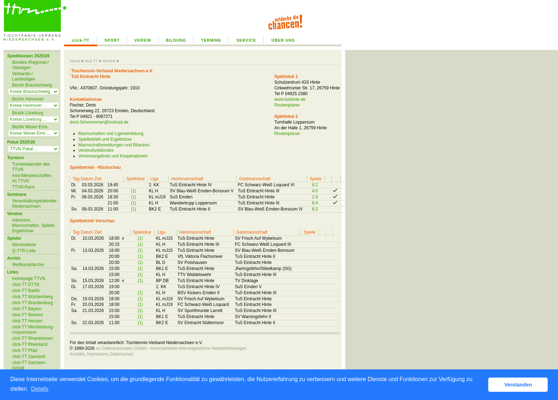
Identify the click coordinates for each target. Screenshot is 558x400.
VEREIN (143, 40)
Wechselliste (24, 244)
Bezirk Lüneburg (27, 112)
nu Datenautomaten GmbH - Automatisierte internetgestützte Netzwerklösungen (171, 348)
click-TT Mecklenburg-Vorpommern (33, 329)
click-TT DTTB (25, 284)
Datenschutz (122, 354)
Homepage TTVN (28, 278)
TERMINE (211, 40)
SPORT (112, 40)
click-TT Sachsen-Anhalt (29, 365)
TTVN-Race (23, 187)
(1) (133, 190)
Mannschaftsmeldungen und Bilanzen (113, 144)
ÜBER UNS (283, 40)
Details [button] (39, 389)
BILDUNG (176, 40)
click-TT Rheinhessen (32, 338)
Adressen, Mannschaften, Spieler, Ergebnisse (34, 225)
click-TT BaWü (26, 290)
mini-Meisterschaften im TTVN (32, 178)
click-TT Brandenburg (32, 302)
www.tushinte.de (289, 99)
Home (75, 61)
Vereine (109, 61)
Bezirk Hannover (28, 99)
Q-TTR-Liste (24, 250)
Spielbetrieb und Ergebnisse (105, 139)
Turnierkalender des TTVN (31, 167)
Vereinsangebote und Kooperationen (113, 156)
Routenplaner (287, 105)
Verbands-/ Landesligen (23, 76)
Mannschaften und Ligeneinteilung (110, 133)
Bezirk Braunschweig (32, 85)
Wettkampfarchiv (28, 264)
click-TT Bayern (27, 308)
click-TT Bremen (27, 314)
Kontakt (77, 354)
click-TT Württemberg (32, 296)
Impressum (96, 354)
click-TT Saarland (28, 356)
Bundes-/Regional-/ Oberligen (30, 65)
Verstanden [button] (518, 385)
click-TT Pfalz (25, 350)
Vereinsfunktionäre (96, 150)
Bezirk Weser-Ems (29, 126)
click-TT (81, 40)
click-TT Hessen (27, 320)
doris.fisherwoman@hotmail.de (99, 122)
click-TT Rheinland (29, 344)
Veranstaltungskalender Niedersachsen (34, 203)
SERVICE (246, 40)
